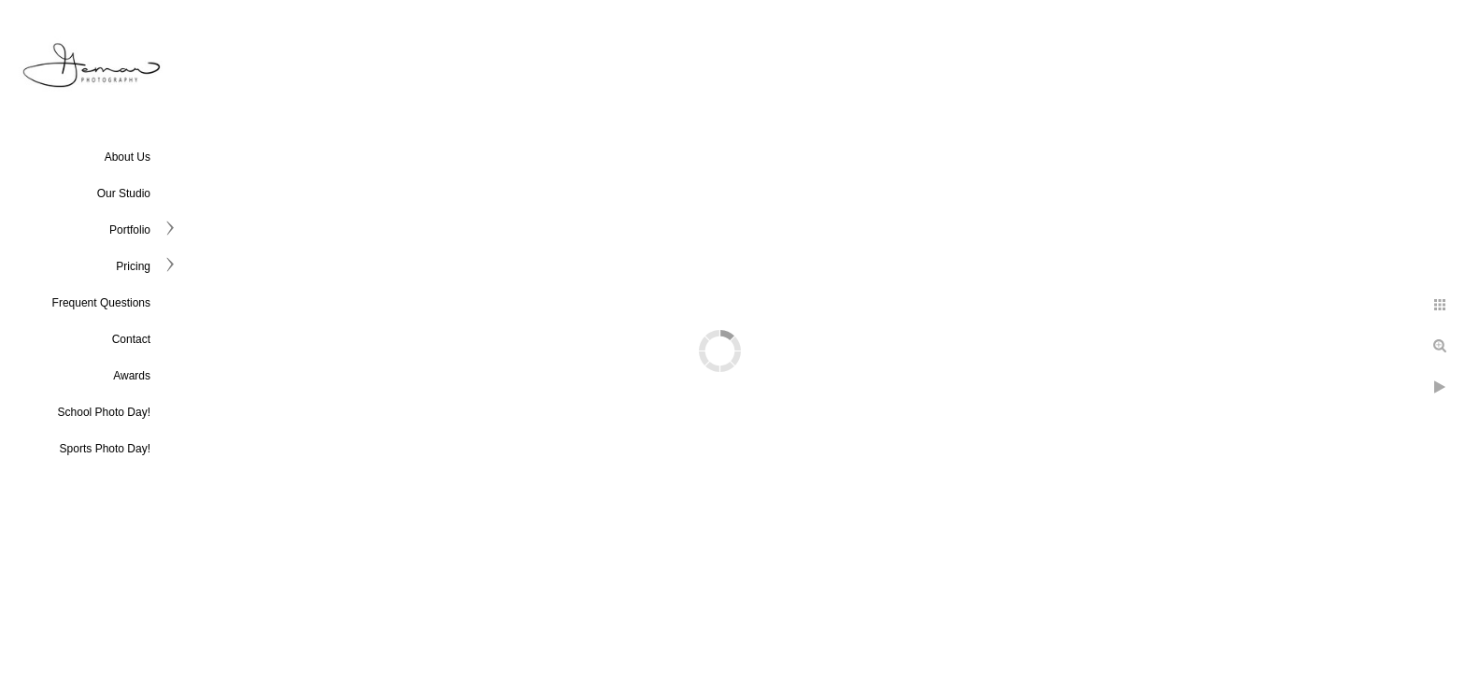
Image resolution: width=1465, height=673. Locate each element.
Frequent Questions (101, 302)
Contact (131, 339)
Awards (131, 375)
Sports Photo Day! (105, 448)
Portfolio (129, 229)
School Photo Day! (104, 412)
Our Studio (123, 193)
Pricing (133, 266)
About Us (127, 157)
